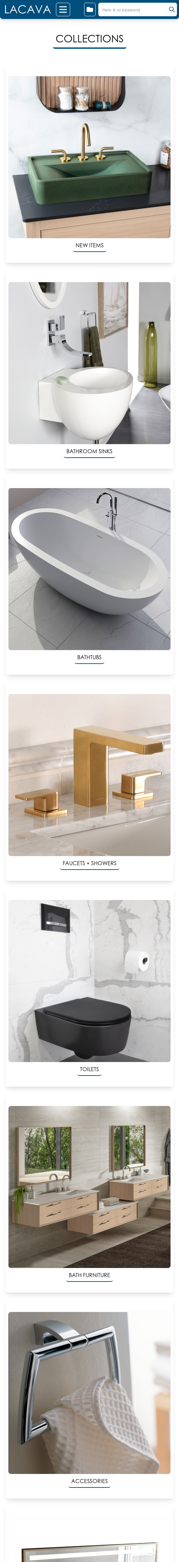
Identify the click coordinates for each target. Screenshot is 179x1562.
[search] (171, 9)
